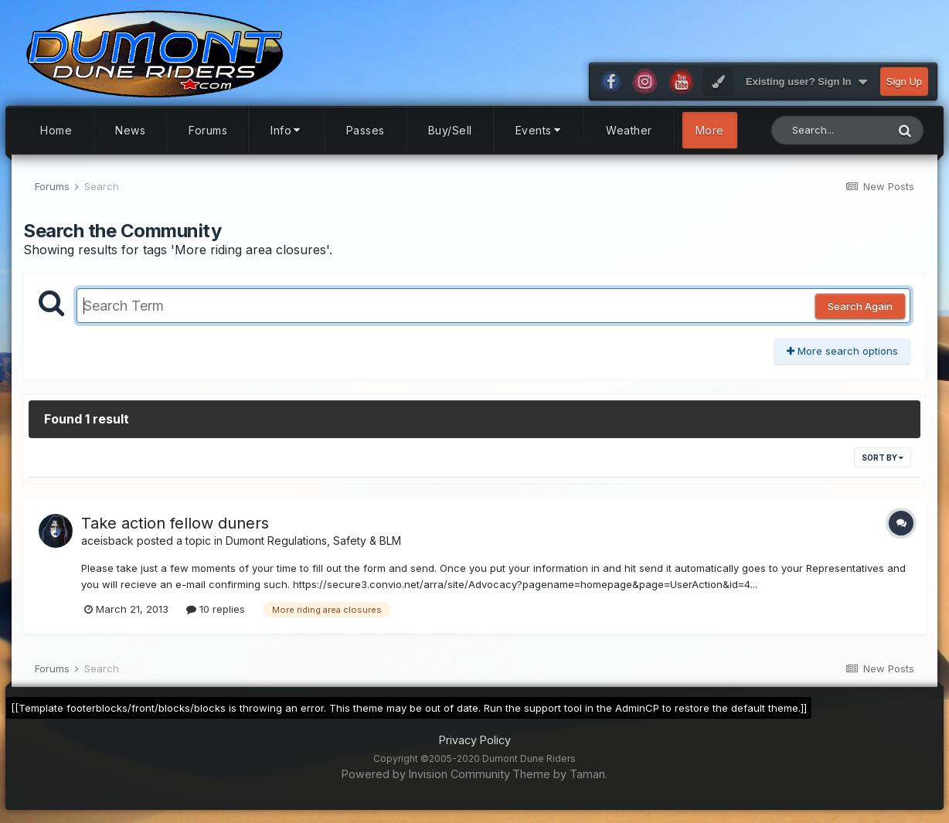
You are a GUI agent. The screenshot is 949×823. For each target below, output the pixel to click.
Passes (365, 130)
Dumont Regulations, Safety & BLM (313, 540)
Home (56, 130)
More (710, 130)
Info (286, 130)
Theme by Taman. (559, 773)
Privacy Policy (475, 739)
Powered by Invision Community (426, 773)
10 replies (215, 609)
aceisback (107, 540)
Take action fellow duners (175, 523)
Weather (629, 130)
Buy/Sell (450, 130)
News (130, 130)
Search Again (860, 306)
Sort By (882, 457)
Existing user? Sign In (806, 82)
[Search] (828, 130)
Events (539, 130)
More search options (842, 351)
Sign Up (904, 81)
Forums (208, 130)
